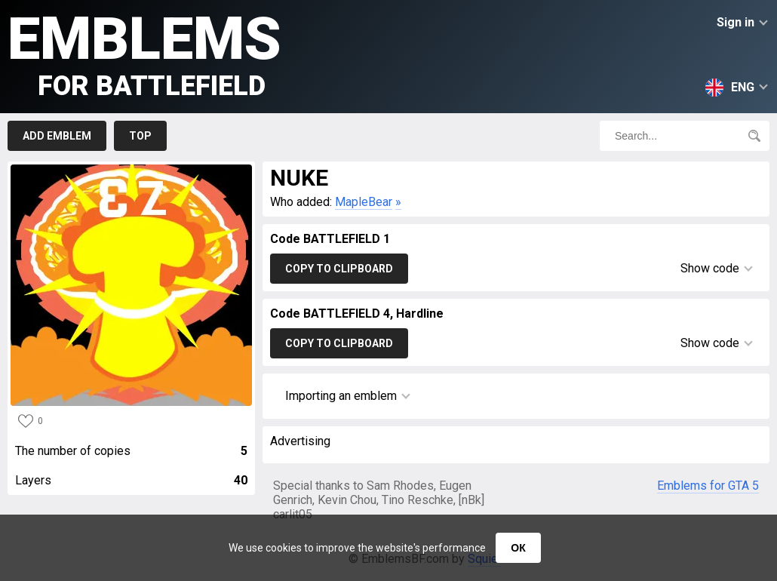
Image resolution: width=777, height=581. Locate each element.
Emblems (144, 53)
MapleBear (363, 202)
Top (140, 136)
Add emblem (57, 136)
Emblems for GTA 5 (708, 485)
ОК (518, 548)
